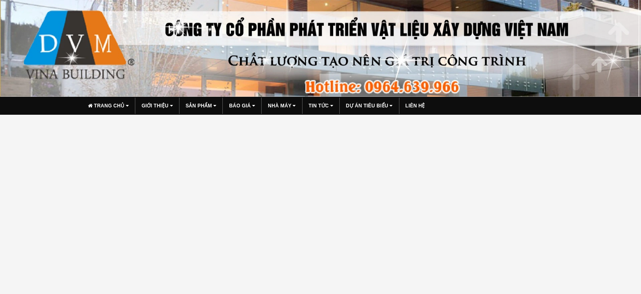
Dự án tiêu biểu (369, 106)
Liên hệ (415, 106)
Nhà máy (282, 106)
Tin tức (321, 106)
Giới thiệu (157, 106)
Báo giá (242, 106)
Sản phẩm (201, 106)
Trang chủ (108, 106)
